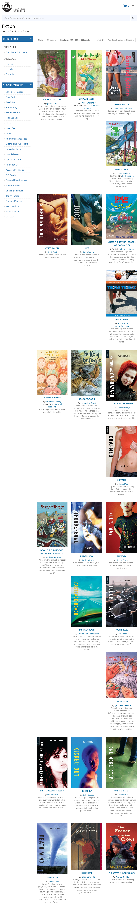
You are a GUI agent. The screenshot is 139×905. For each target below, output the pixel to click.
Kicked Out (87, 791)
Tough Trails (121, 630)
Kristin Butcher (123, 560)
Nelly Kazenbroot (126, 249)
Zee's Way (121, 556)
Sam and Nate (121, 169)
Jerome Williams (122, 326)
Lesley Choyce (88, 560)
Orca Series (15, 31)
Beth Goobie (53, 252)
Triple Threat (121, 319)
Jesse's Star (86, 873)
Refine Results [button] (11, 39)
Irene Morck (123, 633)
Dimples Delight (87, 99)
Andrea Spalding (123, 877)
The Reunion (122, 701)
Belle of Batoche (87, 399)
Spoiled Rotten (121, 104)
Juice (87, 248)
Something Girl (52, 248)
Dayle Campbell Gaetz (123, 108)
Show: (40, 40)
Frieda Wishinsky (88, 103)
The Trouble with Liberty (52, 790)
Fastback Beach (86, 630)
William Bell (54, 881)
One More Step (121, 790)
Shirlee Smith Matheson (88, 633)
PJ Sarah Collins (123, 173)
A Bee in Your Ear (52, 397)
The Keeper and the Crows (122, 873)
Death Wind (52, 877)
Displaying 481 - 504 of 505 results (75, 40)
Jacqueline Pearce (123, 705)
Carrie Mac (123, 484)
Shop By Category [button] (13, 85)
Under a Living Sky (52, 99)
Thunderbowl (87, 556)
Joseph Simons (53, 103)
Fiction (26, 31)
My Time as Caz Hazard (122, 403)
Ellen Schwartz (88, 877)
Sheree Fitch (123, 794)
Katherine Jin (128, 176)
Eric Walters (88, 252)
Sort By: (100, 40)
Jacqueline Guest (88, 403)
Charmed (121, 480)
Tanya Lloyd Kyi (123, 407)
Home (4, 31)
